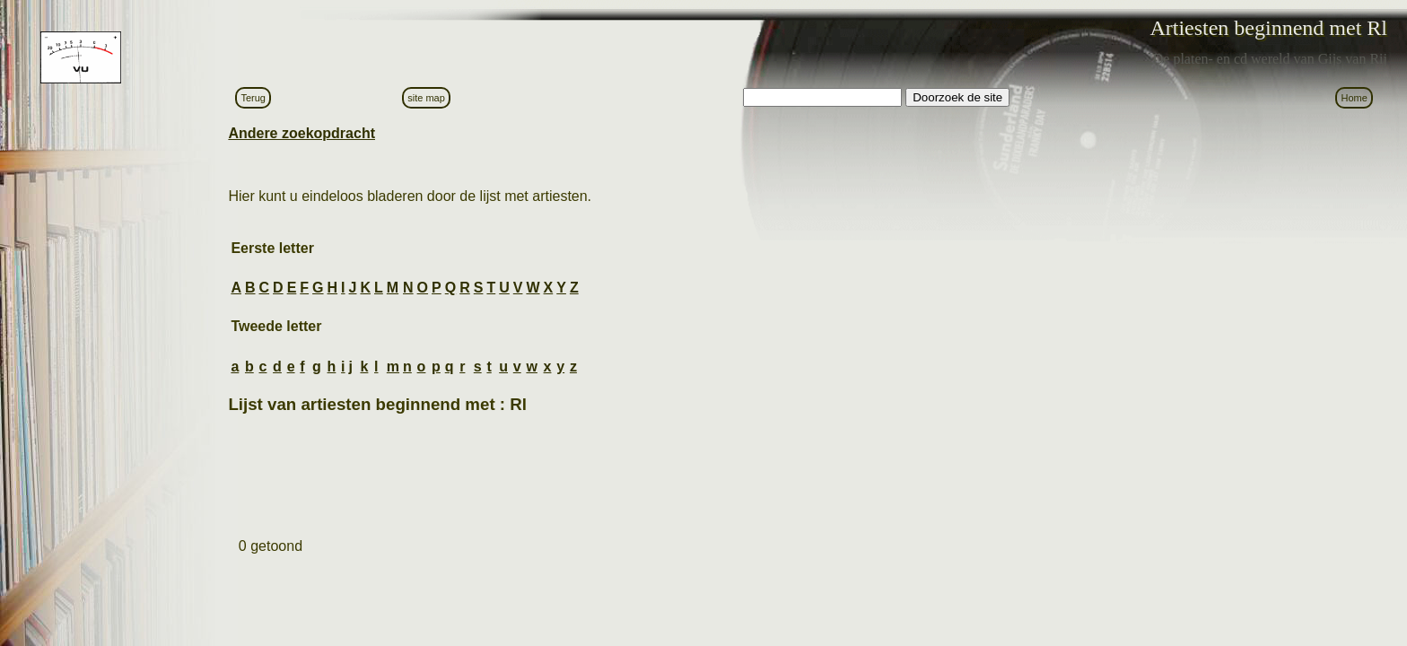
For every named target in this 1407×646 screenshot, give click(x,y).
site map (426, 97)
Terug (253, 97)
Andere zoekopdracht (301, 133)
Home (1354, 97)
